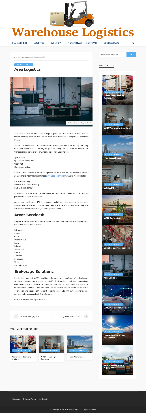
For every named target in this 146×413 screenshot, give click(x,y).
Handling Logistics (24, 65)
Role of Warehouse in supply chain (114, 366)
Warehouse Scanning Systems (21, 358)
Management (19, 43)
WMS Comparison (112, 218)
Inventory (55, 43)
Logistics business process (117, 248)
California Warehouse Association (114, 336)
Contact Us (43, 399)
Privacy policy (29, 399)
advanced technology (56, 176)
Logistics (39, 43)
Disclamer (16, 399)
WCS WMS (109, 188)
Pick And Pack (75, 43)
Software (92, 43)
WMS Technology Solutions (48, 358)
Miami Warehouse (76, 357)
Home (16, 57)
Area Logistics (110, 278)
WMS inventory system (115, 308)
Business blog (111, 43)
